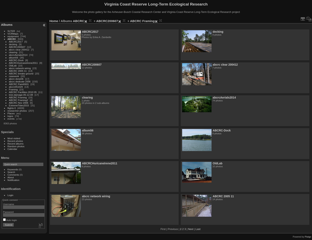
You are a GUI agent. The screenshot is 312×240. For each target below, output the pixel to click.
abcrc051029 (16, 86)
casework (14, 76)
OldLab (13, 65)
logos (10, 116)
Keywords (13, 169)
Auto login (10, 220)
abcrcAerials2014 (18, 55)
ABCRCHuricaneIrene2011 (23, 63)
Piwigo (308, 237)
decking (13, 44)
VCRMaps (13, 33)
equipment (13, 36)
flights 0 (12, 108)
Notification (13, 180)
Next (190, 229)
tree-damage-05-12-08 (21, 94)
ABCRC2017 (16, 41)
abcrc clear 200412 (19, 49)
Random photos (16, 146)
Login (10, 195)
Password (8, 212)
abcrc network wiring (20, 68)
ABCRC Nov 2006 (18, 102)
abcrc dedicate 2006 (20, 81)
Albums (6, 24)
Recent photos (15, 141)
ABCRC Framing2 (18, 100)
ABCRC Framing (18, 97)
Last (198, 229)
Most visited (14, 138)
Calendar (12, 149)
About (11, 177)
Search (11, 172)
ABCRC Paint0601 (19, 84)
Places (11, 113)
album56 (13, 57)
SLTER (11, 31)
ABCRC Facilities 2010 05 (23, 92)
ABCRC (12, 39)
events (11, 118)
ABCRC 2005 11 (18, 71)
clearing (13, 52)
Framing (13, 89)
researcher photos (17, 110)
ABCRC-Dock (16, 60)
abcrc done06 (16, 78)
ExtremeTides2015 (19, 105)
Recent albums (15, 143)
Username (8, 204)
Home (53, 21)
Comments (13, 174)
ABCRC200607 (17, 47)
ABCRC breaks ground (21, 73)
